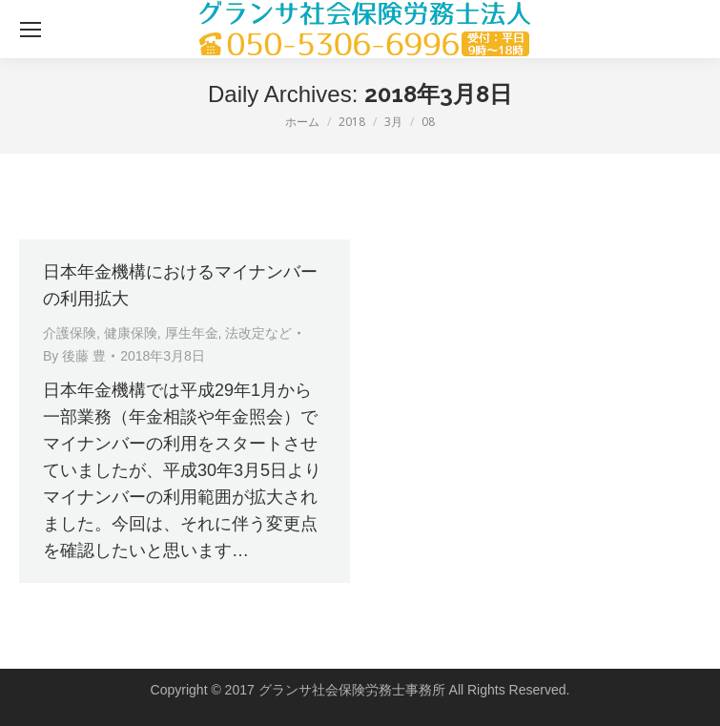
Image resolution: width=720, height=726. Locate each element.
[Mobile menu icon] (30, 29)
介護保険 (69, 333)
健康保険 (130, 333)
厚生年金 (191, 333)
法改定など (258, 333)
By (74, 355)
